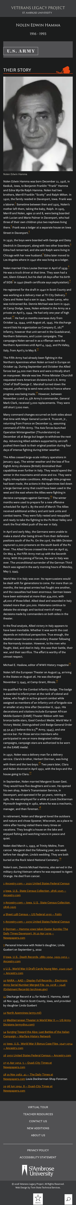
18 (4, 1074)
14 (4, 1032)
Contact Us (38, 1121)
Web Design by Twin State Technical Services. (38, 1187)
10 (4, 980)
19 (4, 1086)
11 (4, 996)
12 (4, 1012)
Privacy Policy (38, 1150)
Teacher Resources (38, 1114)
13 (4, 1020)
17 (4, 1062)
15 (4, 1043)
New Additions (38, 1128)
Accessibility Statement (38, 1157)
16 (4, 1055)
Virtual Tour (38, 1107)
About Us (38, 1135)
